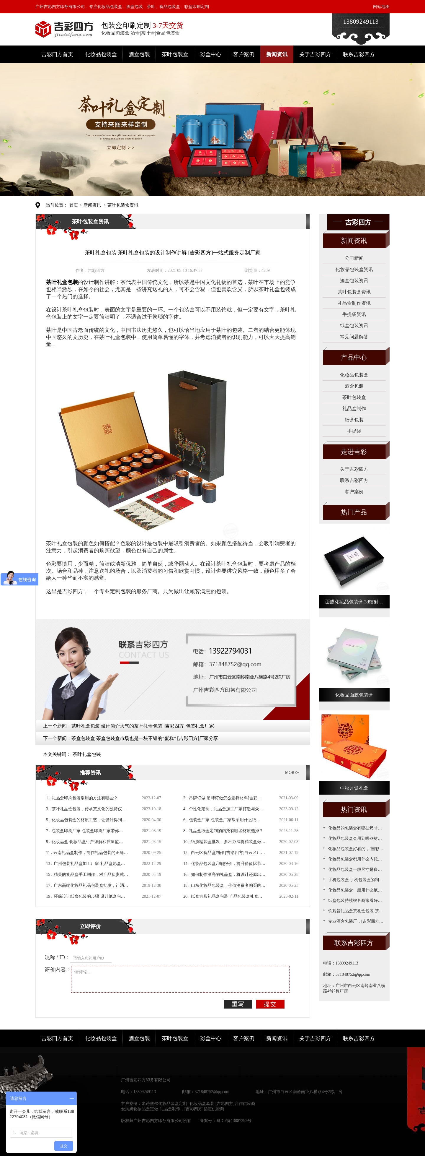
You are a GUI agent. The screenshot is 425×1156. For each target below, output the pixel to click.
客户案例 (243, 54)
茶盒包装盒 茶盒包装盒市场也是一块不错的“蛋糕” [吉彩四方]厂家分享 (144, 738)
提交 (270, 1004)
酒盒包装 (139, 54)
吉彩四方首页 (57, 54)
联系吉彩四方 (359, 54)
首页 (73, 205)
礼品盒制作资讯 (354, 303)
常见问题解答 (354, 336)
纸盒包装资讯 (354, 325)
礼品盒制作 (354, 408)
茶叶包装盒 (175, 54)
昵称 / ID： (57, 957)
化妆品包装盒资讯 (354, 269)
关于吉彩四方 (315, 54)
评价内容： (58, 969)
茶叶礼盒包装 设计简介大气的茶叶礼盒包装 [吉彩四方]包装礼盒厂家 (142, 725)
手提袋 (354, 431)
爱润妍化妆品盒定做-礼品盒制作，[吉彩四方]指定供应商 (172, 1109)
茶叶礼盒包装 (87, 754)
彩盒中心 (210, 54)
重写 (238, 1004)
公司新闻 (354, 258)
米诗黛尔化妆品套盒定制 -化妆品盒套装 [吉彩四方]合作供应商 (198, 1103)
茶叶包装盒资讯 (122, 205)
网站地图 (381, 6)
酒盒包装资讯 (354, 280)
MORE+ (292, 772)
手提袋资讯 (354, 314)
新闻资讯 (276, 54)
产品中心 (354, 357)
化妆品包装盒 (101, 54)
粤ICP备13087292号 (234, 1120)
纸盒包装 (354, 419)
